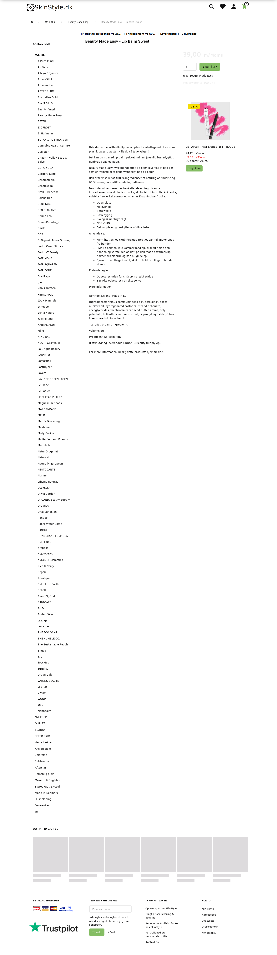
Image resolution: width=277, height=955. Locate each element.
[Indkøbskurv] (245, 6)
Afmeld (112, 932)
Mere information (100, 286)
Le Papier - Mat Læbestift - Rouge (210, 146)
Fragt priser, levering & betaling (159, 915)
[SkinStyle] (50, 6)
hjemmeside (155, 352)
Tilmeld (96, 932)
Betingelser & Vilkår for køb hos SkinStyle (162, 925)
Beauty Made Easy (201, 75)
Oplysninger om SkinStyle (161, 908)
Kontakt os (152, 942)
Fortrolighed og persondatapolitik (156, 934)
